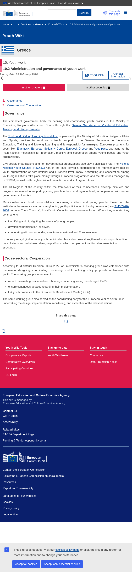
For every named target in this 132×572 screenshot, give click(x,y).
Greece (39, 24)
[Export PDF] (95, 75)
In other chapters (31, 87)
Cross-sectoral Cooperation (24, 105)
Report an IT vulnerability (18, 488)
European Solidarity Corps (47, 148)
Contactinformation (118, 75)
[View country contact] (118, 75)
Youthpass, (101, 148)
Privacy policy (11, 508)
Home (6, 24)
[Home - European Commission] (19, 13)
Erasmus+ (23, 148)
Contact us (96, 355)
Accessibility (10, 422)
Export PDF (96, 75)
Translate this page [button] (114, 12)
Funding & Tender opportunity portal (24, 440)
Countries (25, 24)
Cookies (8, 502)
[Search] (62, 12)
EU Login (11, 374)
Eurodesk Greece (76, 148)
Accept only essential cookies (62, 564)
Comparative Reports (18, 355)
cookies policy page (67, 549)
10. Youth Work (56, 24)
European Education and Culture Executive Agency (36, 395)
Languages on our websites (19, 495)
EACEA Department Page (18, 434)
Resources (9, 482)
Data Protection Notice (103, 361)
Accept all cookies (26, 564)
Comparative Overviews (20, 361)
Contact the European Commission (24, 469)
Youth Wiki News (58, 355)
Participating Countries (19, 368)
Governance (14, 100)
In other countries (96, 87)
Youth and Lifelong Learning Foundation (33, 136)
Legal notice (10, 514)
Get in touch (10, 415)
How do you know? (71, 3)
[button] (105, 13)
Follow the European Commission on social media (33, 475)
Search (84, 13)
